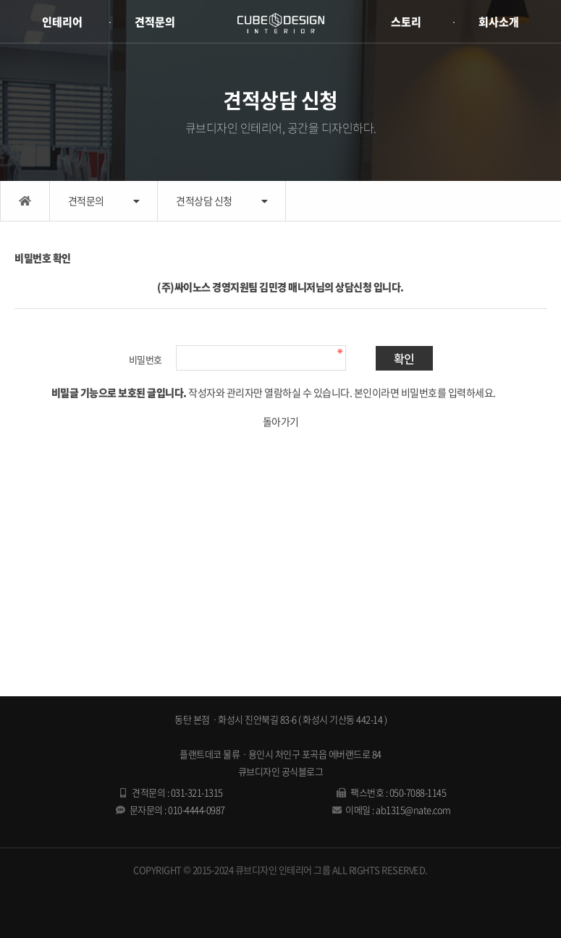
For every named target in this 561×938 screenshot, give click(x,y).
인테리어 (62, 22)
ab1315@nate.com (413, 809)
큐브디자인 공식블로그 (281, 771)
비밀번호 (145, 359)
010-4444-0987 (196, 809)
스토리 (406, 22)
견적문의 (155, 22)
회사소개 (498, 22)
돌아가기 (281, 421)
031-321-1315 (197, 792)
